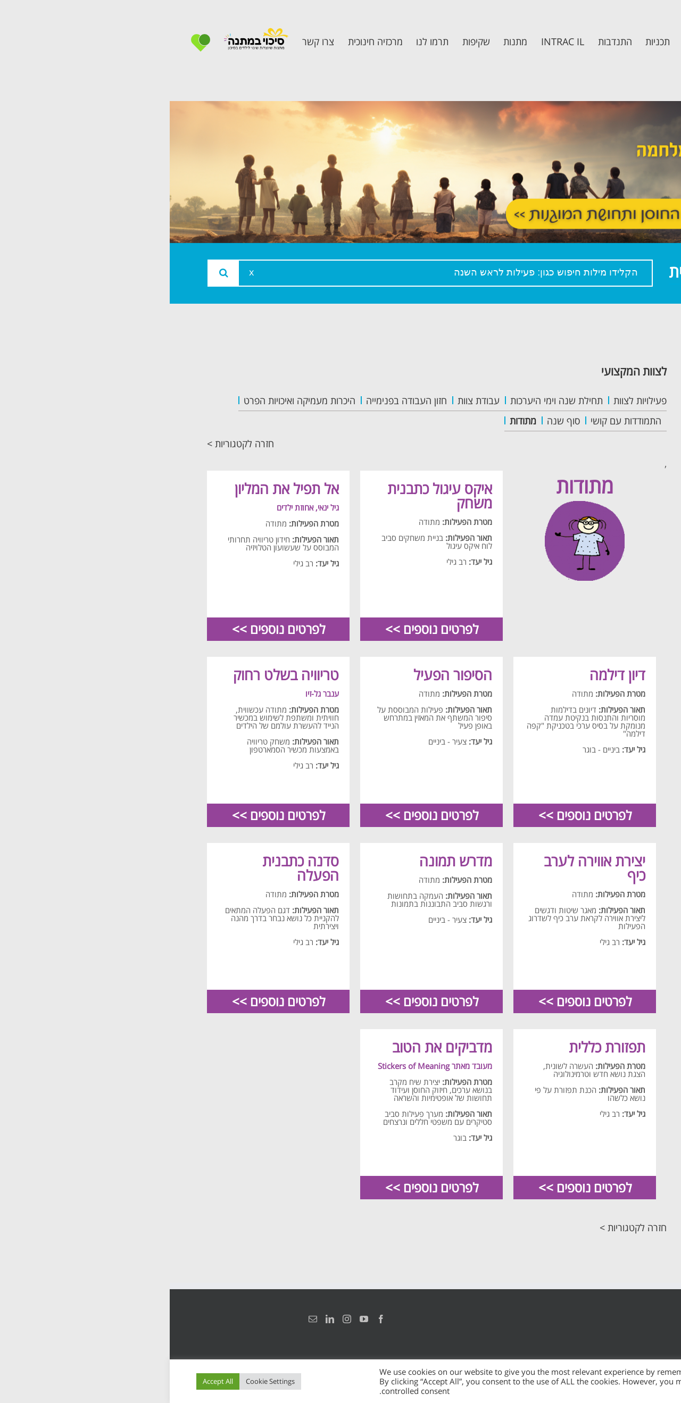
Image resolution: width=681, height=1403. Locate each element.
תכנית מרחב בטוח (594, 435)
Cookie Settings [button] (100, 1381)
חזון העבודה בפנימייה (236, 400)
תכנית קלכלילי (604, 458)
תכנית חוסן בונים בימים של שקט (597, 491)
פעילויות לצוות (470, 400)
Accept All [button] (48, 1381)
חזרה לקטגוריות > (70, 443)
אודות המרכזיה (603, 387)
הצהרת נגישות (632, 1319)
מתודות (353, 420)
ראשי (625, 363)
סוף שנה (393, 420)
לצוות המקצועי (464, 371)
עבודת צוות (309, 400)
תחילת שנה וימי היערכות (386, 400)
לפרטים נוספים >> (262, 629)
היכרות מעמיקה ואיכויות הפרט (130, 400)
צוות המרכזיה (606, 411)
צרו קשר (617, 524)
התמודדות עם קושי (456, 420)
